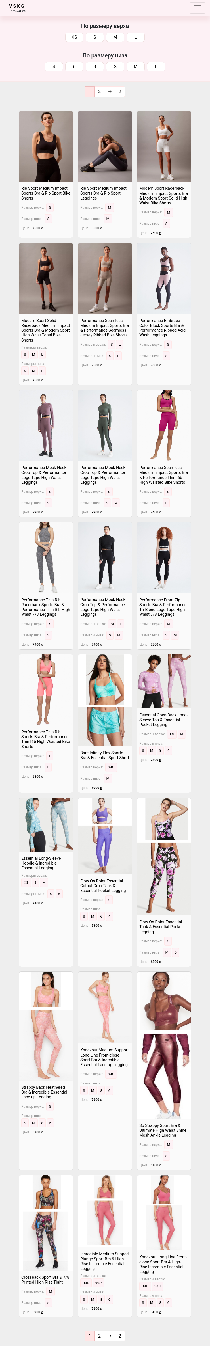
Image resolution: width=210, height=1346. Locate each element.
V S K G (16, 6)
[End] (120, 91)
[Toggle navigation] (197, 8)
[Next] (109, 91)
